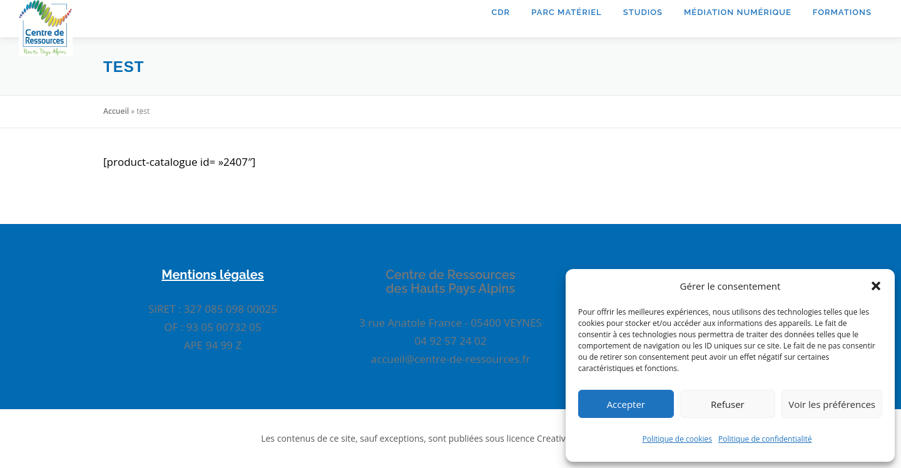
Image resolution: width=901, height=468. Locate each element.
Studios (643, 12)
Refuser (728, 404)
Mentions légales (212, 274)
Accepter (626, 404)
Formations (842, 12)
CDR (500, 12)
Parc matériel (566, 12)
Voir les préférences (831, 404)
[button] (876, 286)
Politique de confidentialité (765, 439)
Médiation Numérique (738, 12)
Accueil (116, 111)
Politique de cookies (678, 439)
